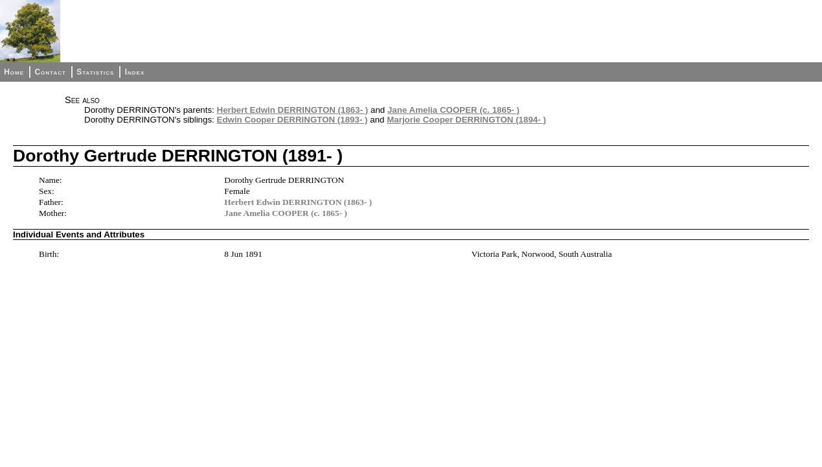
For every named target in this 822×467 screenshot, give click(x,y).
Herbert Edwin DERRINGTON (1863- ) (293, 110)
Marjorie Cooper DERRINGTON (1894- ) (466, 120)
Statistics (95, 72)
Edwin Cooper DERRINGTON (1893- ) (292, 120)
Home (14, 72)
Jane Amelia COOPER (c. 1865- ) (453, 110)
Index (135, 72)
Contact (49, 72)
